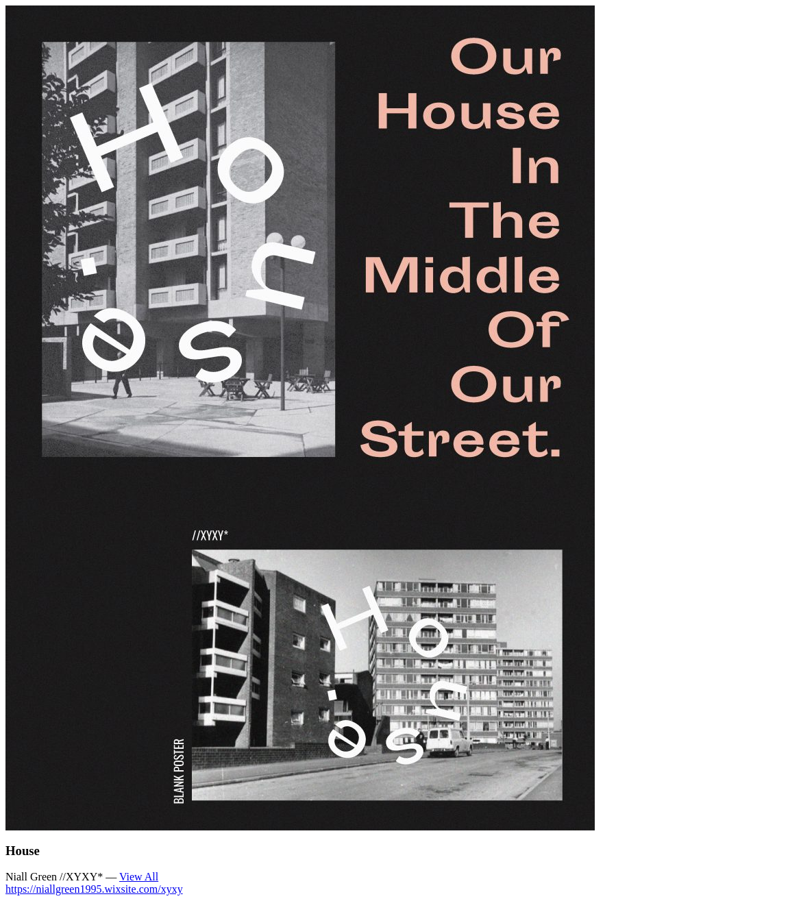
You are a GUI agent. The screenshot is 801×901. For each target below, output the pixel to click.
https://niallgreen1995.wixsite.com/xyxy (94, 889)
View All (138, 877)
